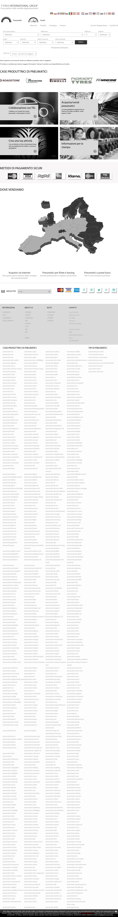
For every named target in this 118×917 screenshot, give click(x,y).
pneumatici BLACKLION (74, 420)
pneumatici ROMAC (52, 773)
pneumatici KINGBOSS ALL (32, 608)
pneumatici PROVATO (9, 748)
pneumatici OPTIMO (9, 705)
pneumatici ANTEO (30, 372)
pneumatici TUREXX (30, 859)
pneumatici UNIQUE (52, 862)
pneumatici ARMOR (73, 380)
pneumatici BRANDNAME (54, 426)
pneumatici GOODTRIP (53, 557)
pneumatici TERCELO (9, 836)
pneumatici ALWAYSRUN (74, 366)
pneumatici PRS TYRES (53, 748)
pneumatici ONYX (51, 702)
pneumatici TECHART (30, 833)
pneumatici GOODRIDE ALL (11, 557)
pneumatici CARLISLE (73, 437)
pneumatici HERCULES (52, 580)
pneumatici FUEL (29, 537)
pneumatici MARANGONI (75, 639)
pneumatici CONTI (73, 454)
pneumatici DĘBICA (30, 474)
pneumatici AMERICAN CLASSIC (12, 369)
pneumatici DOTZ (72, 491)
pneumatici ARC (51, 377)
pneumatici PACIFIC (73, 716)
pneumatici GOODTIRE (31, 557)
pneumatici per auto (95, 360)
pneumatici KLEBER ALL (74, 614)
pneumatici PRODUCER (53, 742)
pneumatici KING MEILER (75, 605)
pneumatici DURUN (9, 503)
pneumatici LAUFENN (9, 628)
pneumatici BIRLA (8, 417)
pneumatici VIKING (30, 876)
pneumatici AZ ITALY (9, 403)
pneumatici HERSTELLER (74, 580)
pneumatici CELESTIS (73, 440)
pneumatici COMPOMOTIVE (54, 454)
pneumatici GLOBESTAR (74, 543)
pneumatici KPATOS (30, 619)
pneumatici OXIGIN (52, 711)
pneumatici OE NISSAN (31, 699)
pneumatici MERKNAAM (53, 656)
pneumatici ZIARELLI (52, 907)
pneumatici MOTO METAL (11, 674)
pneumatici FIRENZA (30, 528)
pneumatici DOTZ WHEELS (11, 494)
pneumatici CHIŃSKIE (52, 448)
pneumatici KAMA (73, 600)
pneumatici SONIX (51, 805)
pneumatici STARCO (73, 810)
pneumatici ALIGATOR (9, 363)
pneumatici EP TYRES (31, 508)
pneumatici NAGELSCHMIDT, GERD (13, 679)
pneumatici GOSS (8, 565)
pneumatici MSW (72, 674)
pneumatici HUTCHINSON (11, 588)
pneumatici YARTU (30, 899)
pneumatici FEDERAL (9, 525)
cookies (50, 315)
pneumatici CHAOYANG (31, 446)
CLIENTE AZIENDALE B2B (29, 318)
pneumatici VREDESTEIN (74, 879)
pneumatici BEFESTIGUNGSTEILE (34, 409)
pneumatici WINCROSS (10, 893)
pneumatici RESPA (73, 759)
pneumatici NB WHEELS (53, 682)
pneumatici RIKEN (30, 765)
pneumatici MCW (72, 654)
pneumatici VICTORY (52, 873)
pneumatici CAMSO (9, 437)
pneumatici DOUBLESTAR (10, 497)
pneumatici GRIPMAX (74, 568)
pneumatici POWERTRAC (74, 736)
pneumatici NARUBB (30, 682)
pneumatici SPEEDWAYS (32, 808)
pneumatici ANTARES (9, 372)
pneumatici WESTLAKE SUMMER (34, 890)
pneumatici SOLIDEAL (9, 805)
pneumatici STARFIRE (9, 813)
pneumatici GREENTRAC (53, 565)
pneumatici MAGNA (73, 634)
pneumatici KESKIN (73, 602)
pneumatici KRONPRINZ (74, 619)
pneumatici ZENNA (52, 902)
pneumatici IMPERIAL (9, 591)
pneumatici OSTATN (30, 708)
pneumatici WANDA (30, 882)
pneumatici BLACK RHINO (10, 420)
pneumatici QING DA (73, 748)
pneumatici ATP (8, 392)
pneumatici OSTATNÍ (52, 708)
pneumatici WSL (72, 896)
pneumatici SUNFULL (30, 822)
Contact (63, 26)
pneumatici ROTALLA (52, 776)
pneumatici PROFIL (73, 742)
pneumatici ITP (29, 597)
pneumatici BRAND (30, 426)
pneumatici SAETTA (73, 785)
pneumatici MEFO (8, 656)
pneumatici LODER (73, 631)
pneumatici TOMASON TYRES (33, 842)
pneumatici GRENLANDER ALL (33, 568)
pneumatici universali (96, 372)
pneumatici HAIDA (51, 574)
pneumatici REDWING (31, 759)
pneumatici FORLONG (52, 531)
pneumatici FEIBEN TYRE (53, 525)
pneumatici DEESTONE (53, 474)
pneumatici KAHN (51, 600)
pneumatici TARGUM (73, 830)
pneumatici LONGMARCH (10, 634)
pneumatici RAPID (73, 753)
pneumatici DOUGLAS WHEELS (33, 497)
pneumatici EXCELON (9, 520)
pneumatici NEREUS (9, 685)
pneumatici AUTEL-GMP (53, 397)
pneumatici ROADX (73, 770)
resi (4, 315)
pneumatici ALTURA (9, 366)
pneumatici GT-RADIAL (52, 571)
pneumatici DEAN (73, 471)
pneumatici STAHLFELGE (10, 810)
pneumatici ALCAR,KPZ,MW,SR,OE (77, 360)
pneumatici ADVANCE (31, 354)
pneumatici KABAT (30, 600)
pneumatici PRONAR (52, 745)
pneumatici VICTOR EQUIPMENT (34, 873)
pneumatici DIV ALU (52, 486)
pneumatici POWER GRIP (32, 736)
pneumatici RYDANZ (30, 785)
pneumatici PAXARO (30, 719)
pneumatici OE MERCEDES (11, 699)
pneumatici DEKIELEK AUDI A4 (76, 474)
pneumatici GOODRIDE (74, 554)
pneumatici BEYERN (30, 411)
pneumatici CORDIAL (30, 460)
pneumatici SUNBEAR (74, 819)
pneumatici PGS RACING (10, 725)
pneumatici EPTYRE (9, 511)
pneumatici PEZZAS (73, 722)
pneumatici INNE (72, 591)
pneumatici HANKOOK (10, 577)
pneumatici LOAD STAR (53, 631)
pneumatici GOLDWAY (53, 554)
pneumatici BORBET (73, 423)
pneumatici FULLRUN (9, 540)
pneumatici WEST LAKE (31, 887)
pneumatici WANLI (73, 882)
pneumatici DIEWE (9, 486)
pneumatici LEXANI (73, 628)
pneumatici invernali (95, 366)
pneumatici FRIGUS (73, 534)
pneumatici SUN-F (51, 819)
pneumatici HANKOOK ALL (32, 577)
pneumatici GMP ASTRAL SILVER (55, 545)
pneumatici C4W (8, 434)
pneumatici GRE (29, 565)
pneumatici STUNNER (31, 816)
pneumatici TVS (51, 859)
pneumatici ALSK (72, 363)
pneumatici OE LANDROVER (54, 696)
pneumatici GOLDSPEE (74, 551)
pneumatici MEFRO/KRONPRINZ (34, 656)
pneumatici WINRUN (9, 896)
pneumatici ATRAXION (31, 392)
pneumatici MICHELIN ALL (53, 659)
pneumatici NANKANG (10, 682)
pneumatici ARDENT (9, 380)
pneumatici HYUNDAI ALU (32, 588)
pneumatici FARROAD (9, 523)
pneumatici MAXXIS (73, 651)
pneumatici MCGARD (52, 654)
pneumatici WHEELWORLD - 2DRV (77, 890)
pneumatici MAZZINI (30, 654)
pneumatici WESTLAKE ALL (75, 887)
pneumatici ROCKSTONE (31, 773)
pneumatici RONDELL (9, 776)
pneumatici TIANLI (8, 839)
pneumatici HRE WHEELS (10, 585)
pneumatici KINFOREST (53, 605)
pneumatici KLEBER (30, 614)
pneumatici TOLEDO (73, 839)
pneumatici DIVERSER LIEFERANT (55, 491)
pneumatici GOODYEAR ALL (32, 560)
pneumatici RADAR (9, 753)
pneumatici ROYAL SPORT (32, 782)
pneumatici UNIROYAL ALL (10, 864)
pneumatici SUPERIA (52, 825)
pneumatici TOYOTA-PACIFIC (75, 845)
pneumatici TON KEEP (74, 842)
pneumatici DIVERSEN (10, 491)
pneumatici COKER (30, 451)
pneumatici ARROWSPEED (75, 383)
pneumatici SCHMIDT (74, 790)
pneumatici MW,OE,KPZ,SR (54, 676)
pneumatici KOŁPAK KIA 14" (54, 617)
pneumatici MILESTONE (10, 668)
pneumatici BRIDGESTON (10, 429)
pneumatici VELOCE (30, 870)
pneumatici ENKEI (9, 505)
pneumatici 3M (8, 352)
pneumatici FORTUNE (52, 534)
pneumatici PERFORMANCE (75, 719)
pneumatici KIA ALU (30, 605)
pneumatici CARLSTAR (9, 440)
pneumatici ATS (51, 392)
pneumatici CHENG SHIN (75, 446)
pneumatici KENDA (52, 602)
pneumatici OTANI (73, 708)
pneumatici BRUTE (30, 431)
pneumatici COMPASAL (10, 454)
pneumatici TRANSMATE (53, 847)
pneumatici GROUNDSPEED (11, 571)
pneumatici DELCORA (52, 477)
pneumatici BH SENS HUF (32, 414)
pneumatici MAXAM (73, 648)
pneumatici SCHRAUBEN (32, 793)
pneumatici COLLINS (52, 451)
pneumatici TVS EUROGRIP (75, 859)
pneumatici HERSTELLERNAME (12, 582)
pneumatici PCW (51, 719)
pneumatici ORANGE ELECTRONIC (56, 705)
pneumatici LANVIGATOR (31, 625)
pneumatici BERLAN (52, 409)
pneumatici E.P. (51, 503)
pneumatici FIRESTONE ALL (75, 528)
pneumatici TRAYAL (73, 850)
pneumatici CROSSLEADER (11, 463)
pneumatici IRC (72, 594)
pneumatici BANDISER (10, 406)
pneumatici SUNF (8, 822)
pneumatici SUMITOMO (10, 819)
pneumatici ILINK (72, 588)
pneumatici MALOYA (52, 637)
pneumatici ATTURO (73, 392)
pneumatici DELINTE (9, 480)
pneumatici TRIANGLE (73, 853)
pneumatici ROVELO (30, 779)
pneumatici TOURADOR (31, 845)
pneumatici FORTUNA (9, 534)
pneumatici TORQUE (9, 845)
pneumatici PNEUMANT (74, 731)
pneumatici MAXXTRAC (10, 654)
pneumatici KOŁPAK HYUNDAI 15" (34, 617)
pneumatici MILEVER (30, 668)
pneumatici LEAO (29, 628)
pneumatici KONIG (73, 617)
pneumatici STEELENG (53, 813)
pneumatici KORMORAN (10, 619)
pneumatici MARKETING (74, 642)
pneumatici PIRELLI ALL (74, 728)
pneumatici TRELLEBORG (31, 853)
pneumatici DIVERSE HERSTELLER (13, 488)
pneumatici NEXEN (30, 685)
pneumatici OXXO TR (52, 713)
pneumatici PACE (51, 716)
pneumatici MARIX (51, 642)
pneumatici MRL (29, 674)
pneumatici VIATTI (8, 873)
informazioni (8, 308)
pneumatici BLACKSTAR (10, 423)
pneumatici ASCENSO (52, 386)
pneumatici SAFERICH (9, 788)
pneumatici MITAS (30, 671)
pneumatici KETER (8, 605)
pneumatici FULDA (73, 537)
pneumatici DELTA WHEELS (75, 480)
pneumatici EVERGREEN (74, 517)
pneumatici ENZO (72, 505)
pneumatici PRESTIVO (74, 739)
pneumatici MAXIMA (9, 651)
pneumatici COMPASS (31, 454)
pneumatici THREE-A (52, 836)
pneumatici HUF (51, 585)
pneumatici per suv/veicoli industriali (101, 363)
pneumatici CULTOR (52, 466)
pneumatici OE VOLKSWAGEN (12, 702)
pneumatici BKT (51, 417)
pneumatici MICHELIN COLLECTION (77, 659)
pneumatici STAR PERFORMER (55, 810)
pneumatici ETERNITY (31, 514)
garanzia (6, 312)
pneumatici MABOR (52, 634)
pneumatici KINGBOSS (10, 608)
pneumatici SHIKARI (52, 799)
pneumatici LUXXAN (30, 634)
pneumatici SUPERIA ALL (74, 825)
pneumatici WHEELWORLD (54, 890)
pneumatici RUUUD (9, 785)
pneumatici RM (51, 765)
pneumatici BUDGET (73, 431)
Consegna (53, 26)
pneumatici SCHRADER (10, 793)
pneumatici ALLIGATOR (52, 363)
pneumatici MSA (51, 674)
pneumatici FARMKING (74, 520)
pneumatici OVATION (31, 711)
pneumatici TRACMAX (9, 847)
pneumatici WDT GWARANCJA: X (76, 884)
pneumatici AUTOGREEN (74, 397)
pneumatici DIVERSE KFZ (32, 488)
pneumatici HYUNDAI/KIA (54, 588)
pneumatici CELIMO (9, 443)
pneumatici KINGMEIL (53, 608)
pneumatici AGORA (52, 357)
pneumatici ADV (8, 354)
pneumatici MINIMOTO (74, 668)
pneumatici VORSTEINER (31, 879)
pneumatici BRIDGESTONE (32, 429)
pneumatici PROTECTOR (74, 745)
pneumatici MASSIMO (31, 645)
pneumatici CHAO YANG (10, 446)
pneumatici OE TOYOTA (74, 699)
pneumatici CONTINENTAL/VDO (55, 457)
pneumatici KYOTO (30, 622)
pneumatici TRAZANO (9, 853)
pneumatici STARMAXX (31, 813)
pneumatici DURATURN (31, 500)
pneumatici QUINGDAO (53, 751)
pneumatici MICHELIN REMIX (12, 662)
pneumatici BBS (8, 409)
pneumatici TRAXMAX (31, 850)
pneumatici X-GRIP (9, 899)
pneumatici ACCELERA (52, 352)
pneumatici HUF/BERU (74, 585)
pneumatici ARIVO (51, 380)
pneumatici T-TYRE (73, 827)
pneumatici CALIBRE (52, 434)
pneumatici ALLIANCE (30, 363)
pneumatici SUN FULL (30, 819)
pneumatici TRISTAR (9, 856)
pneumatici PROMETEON (32, 745)
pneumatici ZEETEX (30, 902)
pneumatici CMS (72, 448)
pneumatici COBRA (9, 451)
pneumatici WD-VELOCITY (32, 884)
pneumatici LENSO (51, 628)
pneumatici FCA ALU (52, 523)
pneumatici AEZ (8, 357)
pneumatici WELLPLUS (9, 887)
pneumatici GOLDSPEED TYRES (33, 554)
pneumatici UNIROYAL (74, 862)
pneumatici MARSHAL (9, 645)
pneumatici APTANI (73, 374)
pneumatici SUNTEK (9, 825)
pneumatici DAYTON (73, 468)
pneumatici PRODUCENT (32, 742)
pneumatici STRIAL (8, 816)
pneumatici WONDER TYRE (54, 896)
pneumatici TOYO (51, 845)
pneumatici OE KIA (30, 696)
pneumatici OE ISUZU (52, 694)
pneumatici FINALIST (73, 525)
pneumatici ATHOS (30, 389)
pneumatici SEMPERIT (10, 799)
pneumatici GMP (8, 545)
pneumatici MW (29, 676)
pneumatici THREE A (30, 836)
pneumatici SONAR (30, 805)
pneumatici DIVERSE (73, 486)
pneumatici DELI (72, 477)
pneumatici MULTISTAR (10, 676)
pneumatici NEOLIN (73, 682)
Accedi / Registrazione (98, 26)
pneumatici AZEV (29, 403)
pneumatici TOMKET (52, 842)
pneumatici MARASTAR (10, 642)
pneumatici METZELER (10, 659)
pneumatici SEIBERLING (53, 796)
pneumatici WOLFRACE (31, 896)
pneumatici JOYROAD (9, 600)
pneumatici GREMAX (73, 565)
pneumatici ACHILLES (73, 352)
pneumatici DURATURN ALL (54, 500)
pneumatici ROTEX (73, 776)
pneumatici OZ (72, 713)
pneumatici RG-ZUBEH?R (32, 762)
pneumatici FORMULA (74, 531)
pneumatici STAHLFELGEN (32, 810)
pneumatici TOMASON (10, 842)
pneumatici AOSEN (73, 372)
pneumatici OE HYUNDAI (32, 694)
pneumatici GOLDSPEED (10, 554)
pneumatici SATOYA (9, 790)
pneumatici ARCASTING (74, 377)
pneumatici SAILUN (30, 788)
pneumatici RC (7, 756)
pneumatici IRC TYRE (9, 597)
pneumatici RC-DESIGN (53, 756)
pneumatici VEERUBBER (10, 870)
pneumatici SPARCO (73, 805)
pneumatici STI (72, 813)
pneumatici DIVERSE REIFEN (54, 488)
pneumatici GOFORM (73, 548)
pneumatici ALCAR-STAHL (53, 360)
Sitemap (50, 318)
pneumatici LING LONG (10, 631)
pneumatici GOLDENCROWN (32, 551)
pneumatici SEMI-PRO (74, 796)
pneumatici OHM (30, 702)
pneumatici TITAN (51, 839)
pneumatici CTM (8, 466)
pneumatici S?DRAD (52, 785)
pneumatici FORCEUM (10, 531)
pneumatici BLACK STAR (31, 420)
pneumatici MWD (73, 676)
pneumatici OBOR (51, 691)
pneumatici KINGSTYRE (10, 614)
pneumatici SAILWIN (52, 788)
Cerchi (42, 20)
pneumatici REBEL (73, 756)
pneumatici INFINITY (52, 591)
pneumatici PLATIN (30, 731)
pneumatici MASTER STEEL (54, 645)
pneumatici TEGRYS (73, 833)
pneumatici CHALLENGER (74, 443)
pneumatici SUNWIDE (31, 825)
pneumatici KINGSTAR (52, 611)
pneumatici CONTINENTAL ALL (33, 457)
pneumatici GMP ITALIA (74, 545)
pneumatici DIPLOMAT (31, 486)
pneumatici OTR (8, 711)
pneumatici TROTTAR (52, 856)
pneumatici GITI (51, 543)
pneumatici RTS (72, 782)
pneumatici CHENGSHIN (31, 448)
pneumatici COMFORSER (74, 451)
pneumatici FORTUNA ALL (31, 534)
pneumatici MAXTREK (52, 651)
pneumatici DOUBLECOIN (75, 494)
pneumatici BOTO (8, 426)
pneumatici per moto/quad (98, 357)
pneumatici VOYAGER (52, 879)
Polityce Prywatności (87, 913)
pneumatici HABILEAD (31, 574)
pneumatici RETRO (8, 762)
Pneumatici (17, 20)
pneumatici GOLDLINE (52, 551)
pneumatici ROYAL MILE (10, 782)
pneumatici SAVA (29, 790)
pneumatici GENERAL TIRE (75, 540)
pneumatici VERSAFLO (74, 870)
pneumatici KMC (8, 617)
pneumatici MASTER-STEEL (75, 645)
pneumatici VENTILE (52, 870)
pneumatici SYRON (9, 827)
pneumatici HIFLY (51, 582)
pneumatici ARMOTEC (10, 383)
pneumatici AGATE (30, 357)
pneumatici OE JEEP (9, 696)
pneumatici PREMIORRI (31, 739)
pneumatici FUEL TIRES (53, 537)
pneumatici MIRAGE (9, 671)
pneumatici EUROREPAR (74, 514)
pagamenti (7, 318)
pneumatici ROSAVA (30, 776)
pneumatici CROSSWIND (31, 463)
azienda (28, 312)
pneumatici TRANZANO (74, 847)
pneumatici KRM (51, 619)
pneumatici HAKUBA (73, 574)
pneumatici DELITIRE (30, 480)
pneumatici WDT (51, 884)
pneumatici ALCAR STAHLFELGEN (33, 360)
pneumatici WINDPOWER (75, 893)
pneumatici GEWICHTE (10, 543)
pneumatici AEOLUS (52, 354)
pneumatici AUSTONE (10, 397)
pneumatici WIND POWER (32, 893)
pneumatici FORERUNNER (32, 531)
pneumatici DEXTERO (9, 483)
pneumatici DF (50, 483)
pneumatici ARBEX (30, 377)
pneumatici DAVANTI (30, 468)
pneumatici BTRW (51, 431)
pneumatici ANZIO (51, 372)
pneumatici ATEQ (8, 389)
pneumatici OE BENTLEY (74, 691)
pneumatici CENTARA (30, 443)
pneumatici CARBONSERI (53, 437)
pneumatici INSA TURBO (31, 594)
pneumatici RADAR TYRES (32, 753)
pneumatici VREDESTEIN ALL (11, 882)
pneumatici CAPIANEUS (31, 437)
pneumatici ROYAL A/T (52, 779)
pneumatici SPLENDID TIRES (54, 808)
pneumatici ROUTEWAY (10, 779)
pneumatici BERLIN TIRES (74, 409)
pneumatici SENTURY (31, 799)
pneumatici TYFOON (9, 862)
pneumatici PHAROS (30, 725)
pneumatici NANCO (73, 679)
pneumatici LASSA (72, 625)
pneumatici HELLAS (30, 580)
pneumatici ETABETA (9, 514)
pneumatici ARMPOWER (53, 383)
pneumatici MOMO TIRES (75, 671)
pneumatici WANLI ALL (9, 884)
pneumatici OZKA (30, 716)
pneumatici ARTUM (30, 386)
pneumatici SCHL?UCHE (53, 790)
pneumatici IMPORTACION (32, 591)
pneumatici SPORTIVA (74, 808)
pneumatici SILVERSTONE (53, 802)
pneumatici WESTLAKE (53, 887)
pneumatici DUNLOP (52, 497)
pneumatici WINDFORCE (53, 893)
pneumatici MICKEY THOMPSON (34, 662)
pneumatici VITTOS (73, 876)
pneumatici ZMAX (73, 907)
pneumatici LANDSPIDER (10, 625)
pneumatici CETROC (52, 443)
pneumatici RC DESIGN (31, 756)
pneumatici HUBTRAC (31, 585)
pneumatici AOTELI (9, 374)
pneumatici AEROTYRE (74, 354)
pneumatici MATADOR (31, 648)
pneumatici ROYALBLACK (53, 782)
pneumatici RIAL (72, 762)
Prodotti (43, 26)
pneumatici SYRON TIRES (32, 827)
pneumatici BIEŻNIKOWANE (54, 414)
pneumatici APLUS (30, 374)
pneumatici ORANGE (30, 705)
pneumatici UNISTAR (30, 864)
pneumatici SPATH (9, 808)
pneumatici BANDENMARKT (76, 403)
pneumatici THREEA (73, 836)
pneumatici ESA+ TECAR (74, 511)
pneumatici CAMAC (73, 434)
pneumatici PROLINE (9, 745)
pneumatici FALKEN (30, 520)
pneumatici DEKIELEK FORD (32, 477)
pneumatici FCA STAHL (74, 523)
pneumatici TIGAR (30, 839)
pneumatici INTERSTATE (53, 594)
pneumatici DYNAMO (31, 503)
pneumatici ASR (72, 386)
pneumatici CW (72, 466)
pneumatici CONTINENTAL (11, 457)
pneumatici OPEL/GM (74, 702)
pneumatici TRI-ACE (52, 853)
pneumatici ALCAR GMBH (11, 360)
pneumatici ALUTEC (52, 366)
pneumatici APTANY (9, 377)
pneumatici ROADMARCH (75, 768)
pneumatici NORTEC (73, 688)
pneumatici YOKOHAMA (53, 899)
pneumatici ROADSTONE (31, 770)
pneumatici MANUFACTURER (54, 639)
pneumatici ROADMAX (10, 770)
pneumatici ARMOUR (30, 383)
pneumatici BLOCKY (30, 423)
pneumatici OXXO (72, 711)
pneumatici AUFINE (52, 394)
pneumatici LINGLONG (31, 631)
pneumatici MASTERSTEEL (11, 648)
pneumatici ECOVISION (74, 503)
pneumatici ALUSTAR (30, 366)
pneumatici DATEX (9, 468)
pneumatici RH (50, 762)
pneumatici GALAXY (30, 540)
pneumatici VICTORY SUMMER (12, 876)
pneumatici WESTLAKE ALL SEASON (13, 890)
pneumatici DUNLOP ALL (74, 497)
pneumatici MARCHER (31, 642)
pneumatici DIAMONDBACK (76, 483)
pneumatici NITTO (51, 685)
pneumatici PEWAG (52, 722)
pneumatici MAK (8, 637)
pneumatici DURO (72, 500)
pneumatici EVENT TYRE (53, 517)
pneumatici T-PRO (51, 827)
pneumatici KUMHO (9, 622)
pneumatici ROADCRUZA (74, 765)
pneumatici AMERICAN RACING (33, 369)
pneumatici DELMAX (52, 480)
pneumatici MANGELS (31, 639)
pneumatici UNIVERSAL (53, 864)
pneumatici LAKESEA (52, 622)
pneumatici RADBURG (52, 753)
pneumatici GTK (72, 571)
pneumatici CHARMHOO (53, 446)
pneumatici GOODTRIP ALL (75, 557)
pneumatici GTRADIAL (9, 574)
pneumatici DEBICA (9, 474)
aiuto (49, 308)
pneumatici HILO (72, 582)
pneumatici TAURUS (9, 833)
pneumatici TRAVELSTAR (10, 850)
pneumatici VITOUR (52, 876)
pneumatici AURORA (73, 394)
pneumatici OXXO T (30, 713)
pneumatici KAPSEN (9, 602)
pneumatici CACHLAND (31, 434)
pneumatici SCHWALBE (53, 793)
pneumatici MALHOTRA (31, 637)
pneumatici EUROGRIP (53, 514)
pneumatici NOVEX (9, 691)
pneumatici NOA (8, 688)
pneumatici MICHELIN (31, 659)
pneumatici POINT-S (9, 736)
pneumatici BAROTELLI (52, 406)
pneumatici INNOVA (9, 594)
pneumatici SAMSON (74, 788)
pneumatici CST (51, 463)
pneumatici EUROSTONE (10, 517)
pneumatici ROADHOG (31, 768)
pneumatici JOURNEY (73, 597)
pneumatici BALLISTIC (52, 403)
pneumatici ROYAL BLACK (74, 779)
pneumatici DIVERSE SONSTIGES (77, 488)
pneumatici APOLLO (52, 374)
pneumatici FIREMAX (9, 528)
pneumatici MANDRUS (10, 639)
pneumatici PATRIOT (9, 719)
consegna (51, 312)
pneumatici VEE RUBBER (53, 867)
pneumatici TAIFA (51, 830)
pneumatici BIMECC (73, 414)
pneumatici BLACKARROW (53, 420)
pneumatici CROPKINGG (74, 460)
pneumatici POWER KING (53, 736)
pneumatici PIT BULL (9, 731)
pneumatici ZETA (29, 907)
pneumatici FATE (29, 523)
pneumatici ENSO (30, 505)
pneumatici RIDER (8, 765)
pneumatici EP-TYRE (52, 508)
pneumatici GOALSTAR (52, 548)
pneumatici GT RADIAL (31, 571)
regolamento (8, 321)
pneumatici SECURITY (9, 796)
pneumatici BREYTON (74, 426)
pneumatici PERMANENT (11, 722)
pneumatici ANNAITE (73, 369)
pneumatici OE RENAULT (53, 699)
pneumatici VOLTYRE (9, 879)
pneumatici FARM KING (53, 520)
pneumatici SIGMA (30, 802)
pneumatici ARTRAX (9, 386)
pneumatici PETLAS (30, 722)
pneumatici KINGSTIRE (74, 611)
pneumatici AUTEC (30, 397)
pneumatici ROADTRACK (53, 770)
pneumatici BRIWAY (73, 429)
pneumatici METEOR (73, 656)
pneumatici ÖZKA (8, 716)
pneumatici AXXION (73, 400)
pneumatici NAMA (30, 679)
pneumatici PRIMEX (9, 742)
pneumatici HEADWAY (74, 577)
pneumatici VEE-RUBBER (75, 867)
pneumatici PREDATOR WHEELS (12, 739)
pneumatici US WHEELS (10, 867)
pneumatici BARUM (73, 406)
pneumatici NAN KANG (53, 679)
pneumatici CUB (29, 466)
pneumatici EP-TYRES (74, 508)
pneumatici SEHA (30, 796)
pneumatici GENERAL (52, 540)
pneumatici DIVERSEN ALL (32, 491)
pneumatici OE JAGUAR (74, 694)
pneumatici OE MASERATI (75, 696)
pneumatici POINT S (73, 733)
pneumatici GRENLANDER (10, 568)
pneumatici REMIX (51, 759)
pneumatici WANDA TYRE (53, 882)
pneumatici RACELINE (73, 751)
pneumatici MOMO (52, 671)
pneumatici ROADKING (53, 768)
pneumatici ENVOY (52, 505)
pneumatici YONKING (74, 899)
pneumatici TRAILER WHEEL (32, 847)
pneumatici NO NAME (74, 685)
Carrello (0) (114, 26)
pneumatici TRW (72, 856)
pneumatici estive (95, 369)
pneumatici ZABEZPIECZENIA (12, 902)
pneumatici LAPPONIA (53, 625)
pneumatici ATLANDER (52, 389)
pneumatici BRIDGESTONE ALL (55, 429)
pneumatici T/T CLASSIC (10, 830)
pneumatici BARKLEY (30, 406)
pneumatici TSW (8, 859)
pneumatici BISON (30, 417)
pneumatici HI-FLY (30, 582)
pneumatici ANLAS (51, 369)
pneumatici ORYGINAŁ (10, 708)
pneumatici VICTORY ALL (74, 873)
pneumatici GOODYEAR (10, 560)
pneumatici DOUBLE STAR (53, 494)
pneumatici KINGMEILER (74, 608)
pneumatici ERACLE (30, 511)
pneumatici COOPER (9, 460)
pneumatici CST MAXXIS (74, 463)
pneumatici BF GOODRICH (54, 411)
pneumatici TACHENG (31, 830)
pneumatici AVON (30, 400)
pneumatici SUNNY (73, 822)
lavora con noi (28, 326)
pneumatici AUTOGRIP (10, 400)
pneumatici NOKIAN (30, 688)
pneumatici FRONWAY (10, 537)
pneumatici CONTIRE (73, 457)
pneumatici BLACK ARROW (75, 417)
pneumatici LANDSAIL (73, 622)
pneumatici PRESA (51, 739)
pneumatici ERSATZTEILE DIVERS (55, 511)
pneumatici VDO (29, 867)
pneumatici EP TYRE (9, 508)
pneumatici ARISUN (30, 380)
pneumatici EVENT (30, 517)
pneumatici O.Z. (29, 691)
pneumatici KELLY (29, 602)
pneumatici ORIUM (73, 705)
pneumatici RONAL (73, 773)
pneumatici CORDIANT (52, 460)
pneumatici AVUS (51, 400)
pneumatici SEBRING (73, 793)
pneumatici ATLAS (72, 389)
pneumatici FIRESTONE (53, 528)
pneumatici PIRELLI (73, 725)
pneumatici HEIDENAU (10, 580)
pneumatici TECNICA (52, 833)
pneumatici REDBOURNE (10, 759)
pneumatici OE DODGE (10, 694)
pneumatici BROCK (9, 431)
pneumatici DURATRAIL (10, 500)
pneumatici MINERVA (52, 668)
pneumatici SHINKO (73, 799)
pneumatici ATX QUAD (31, 394)
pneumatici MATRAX (52, 648)
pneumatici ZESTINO (9, 907)
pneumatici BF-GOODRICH (75, 411)
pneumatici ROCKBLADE (10, 773)
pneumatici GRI (51, 568)
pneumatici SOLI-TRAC (74, 802)
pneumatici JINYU (51, 597)
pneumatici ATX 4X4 (9, 394)
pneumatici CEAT (51, 440)
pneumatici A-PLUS (30, 352)
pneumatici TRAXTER (52, 850)
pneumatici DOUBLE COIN (32, 494)
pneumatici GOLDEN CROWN (11, 551)
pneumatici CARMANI (31, 440)
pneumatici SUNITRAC (52, 822)
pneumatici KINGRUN (9, 611)
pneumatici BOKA (51, 423)
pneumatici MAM (73, 637)
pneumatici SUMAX (52, 816)
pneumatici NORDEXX (52, 688)
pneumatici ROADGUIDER (11, 768)
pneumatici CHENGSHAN (10, 448)
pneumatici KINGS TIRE (31, 611)
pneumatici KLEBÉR (52, 614)
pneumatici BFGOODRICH (10, 414)
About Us (33, 26)
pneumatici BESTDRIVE (10, 411)
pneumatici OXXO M (9, 713)
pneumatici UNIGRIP (30, 862)
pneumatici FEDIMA (30, 525)
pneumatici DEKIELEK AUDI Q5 (12, 477)
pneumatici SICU (8, 802)
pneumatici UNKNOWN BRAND (76, 864)
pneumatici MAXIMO (31, 651)
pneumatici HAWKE (52, 577)
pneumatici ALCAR (72, 357)
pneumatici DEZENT (30, 483)
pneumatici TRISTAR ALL (31, 856)
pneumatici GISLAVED (31, 543)
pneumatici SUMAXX (73, 816)
